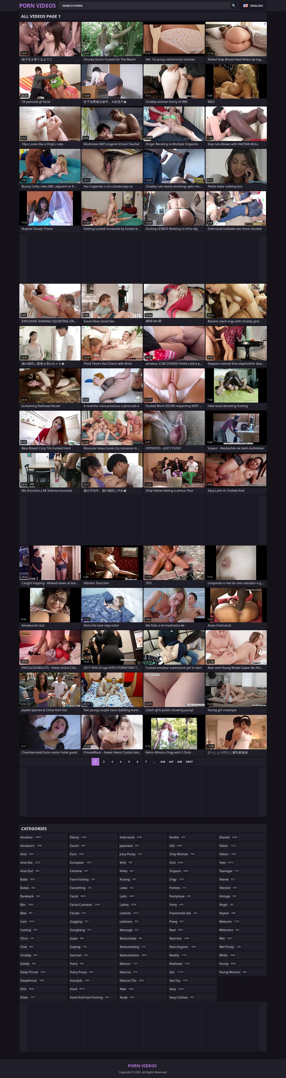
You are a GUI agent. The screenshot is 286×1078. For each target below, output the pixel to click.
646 (163, 761)
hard (78, 989)
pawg (176, 921)
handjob (80, 980)
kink (126, 862)
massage (130, 930)
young (228, 964)
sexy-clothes (182, 997)
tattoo (228, 854)
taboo (227, 846)
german (79, 955)
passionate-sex (183, 913)
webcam (229, 921)
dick (27, 989)
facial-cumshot (85, 905)
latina (128, 905)
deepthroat (32, 980)
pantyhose (180, 896)
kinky (127, 871)
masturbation (134, 955)
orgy (177, 879)
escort (78, 846)
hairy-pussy (82, 972)
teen (226, 862)
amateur (31, 837)
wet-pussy (231, 947)
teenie (227, 879)
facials (78, 913)
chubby (29, 955)
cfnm (27, 938)
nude (127, 997)
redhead (180, 964)
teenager (229, 871)
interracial (131, 837)
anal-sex (30, 862)
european (81, 862)
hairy (77, 964)
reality (178, 955)
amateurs (31, 846)
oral (176, 862)
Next (189, 761)
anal (27, 854)
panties (178, 888)
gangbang (81, 930)
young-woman (233, 972)
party (176, 905)
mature (129, 964)
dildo (28, 997)
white (227, 955)
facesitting (81, 888)
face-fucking (83, 879)
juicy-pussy (131, 854)
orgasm (179, 871)
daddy (28, 964)
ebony (78, 837)
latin (127, 896)
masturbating (133, 947)
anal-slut (30, 871)
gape (77, 938)
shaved (228, 837)
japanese (130, 846)
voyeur (227, 913)
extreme (79, 871)
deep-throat (33, 972)
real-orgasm (183, 947)
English (256, 5)
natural (129, 972)
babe (28, 879)
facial (78, 896)
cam (27, 921)
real (176, 930)
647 (171, 761)
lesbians (129, 921)
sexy (176, 989)
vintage (228, 896)
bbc (27, 905)
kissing (128, 879)
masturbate (132, 938)
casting (29, 930)
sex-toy (178, 980)
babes (28, 888)
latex (127, 888)
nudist (177, 837)
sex (176, 972)
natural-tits (132, 980)
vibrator (228, 888)
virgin (227, 905)
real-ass (179, 938)
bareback (30, 896)
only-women (182, 854)
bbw (27, 913)
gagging (79, 921)
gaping (79, 947)
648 (179, 761)
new (127, 989)
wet (226, 938)
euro (77, 854)
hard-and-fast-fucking (90, 997)
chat (27, 947)
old (176, 846)
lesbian (129, 913)
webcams (229, 930)
